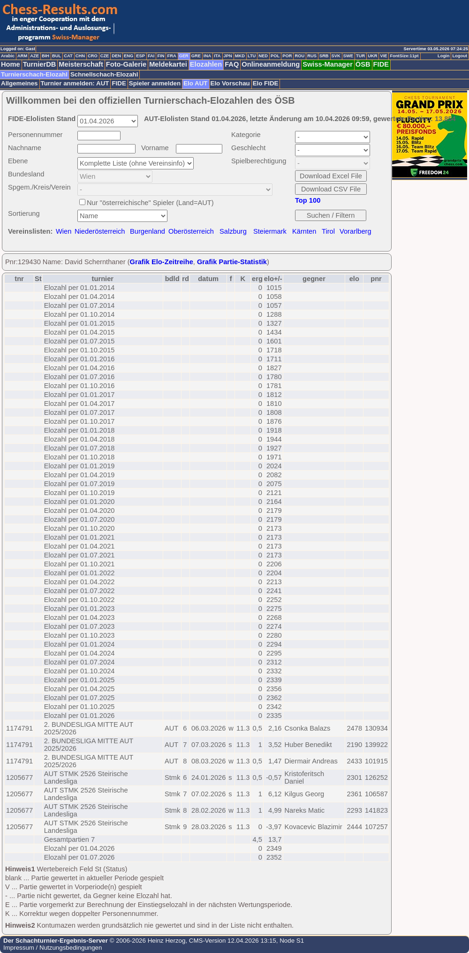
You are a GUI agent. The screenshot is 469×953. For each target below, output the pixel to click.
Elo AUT (195, 83)
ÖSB (363, 64)
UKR (372, 55)
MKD (240, 55)
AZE (34, 55)
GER (184, 55)
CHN (80, 55)
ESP (140, 55)
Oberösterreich (191, 231)
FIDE (381, 64)
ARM (22, 55)
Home (10, 64)
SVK (336, 55)
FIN (160, 55)
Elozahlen (206, 64)
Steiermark (270, 231)
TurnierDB (39, 64)
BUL (56, 55)
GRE (196, 55)
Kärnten (304, 231)
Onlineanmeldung (271, 64)
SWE (348, 55)
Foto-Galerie (126, 64)
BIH (45, 55)
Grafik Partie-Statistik (232, 262)
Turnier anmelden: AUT (75, 83)
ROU (299, 55)
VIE (383, 55)
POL (275, 55)
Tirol (328, 231)
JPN (228, 55)
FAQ (232, 64)
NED (263, 55)
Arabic (8, 55)
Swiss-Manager (328, 64)
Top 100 (307, 200)
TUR (360, 55)
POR (287, 55)
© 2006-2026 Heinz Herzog (146, 940)
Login (443, 55)
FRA (171, 55)
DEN (116, 55)
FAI (151, 55)
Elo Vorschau (230, 83)
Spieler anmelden (155, 83)
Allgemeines (19, 83)
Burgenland (147, 231)
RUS (312, 55)
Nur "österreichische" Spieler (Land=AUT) (150, 202)
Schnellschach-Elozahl (104, 74)
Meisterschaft (81, 64)
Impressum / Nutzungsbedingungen (52, 947)
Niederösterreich (100, 231)
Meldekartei (168, 64)
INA (207, 55)
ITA (217, 55)
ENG (128, 55)
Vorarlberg (355, 231)
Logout (459, 55)
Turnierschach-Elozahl (34, 74)
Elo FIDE (266, 83)
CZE (104, 55)
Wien (63, 231)
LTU (252, 55)
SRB (324, 55)
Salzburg (233, 231)
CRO (93, 55)
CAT (68, 55)
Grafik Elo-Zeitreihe (161, 262)
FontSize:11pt (404, 55)
